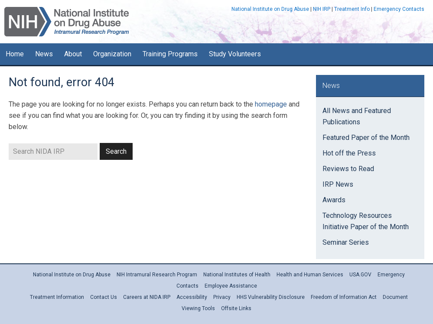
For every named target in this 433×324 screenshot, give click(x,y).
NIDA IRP (66, 21)
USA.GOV (360, 275)
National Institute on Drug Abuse (270, 9)
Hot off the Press (349, 153)
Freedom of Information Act (344, 297)
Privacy (222, 297)
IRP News (337, 184)
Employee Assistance (231, 286)
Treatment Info (352, 9)
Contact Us (103, 297)
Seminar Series (345, 242)
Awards (333, 200)
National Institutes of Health (236, 275)
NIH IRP (321, 9)
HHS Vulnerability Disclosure (271, 297)
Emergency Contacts (399, 9)
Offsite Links (236, 308)
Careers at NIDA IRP (146, 297)
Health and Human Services (310, 275)
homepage (271, 104)
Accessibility (191, 297)
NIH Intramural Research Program (157, 275)
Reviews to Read (348, 169)
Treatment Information (57, 297)
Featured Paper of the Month (366, 137)
